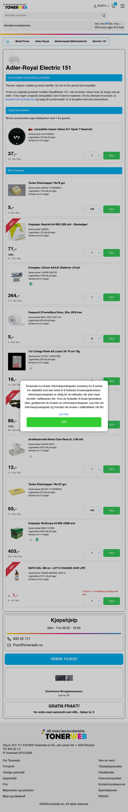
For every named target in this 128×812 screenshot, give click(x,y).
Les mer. (64, 414)
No (101, 407)
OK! (64, 422)
